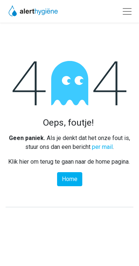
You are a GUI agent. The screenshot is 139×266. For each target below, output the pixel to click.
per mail (102, 146)
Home (69, 179)
